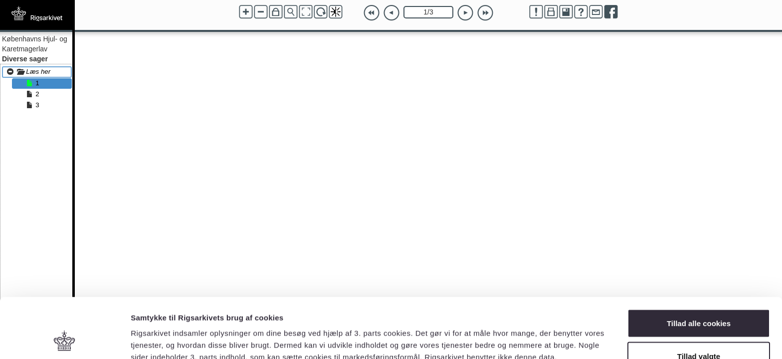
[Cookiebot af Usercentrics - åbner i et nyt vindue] (64, 339)
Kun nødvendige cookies (698, 332)
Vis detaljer (518, 333)
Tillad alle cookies (699, 267)
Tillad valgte (698, 300)
